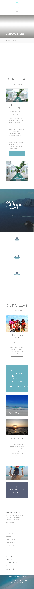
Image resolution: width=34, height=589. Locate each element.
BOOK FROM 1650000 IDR (17, 154)
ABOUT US (10, 537)
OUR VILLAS (10, 542)
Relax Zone (15, 413)
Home (8, 40)
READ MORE (17, 358)
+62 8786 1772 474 (12, 522)
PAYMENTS (10, 545)
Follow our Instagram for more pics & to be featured (17, 376)
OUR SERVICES (11, 540)
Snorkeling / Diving (15, 475)
